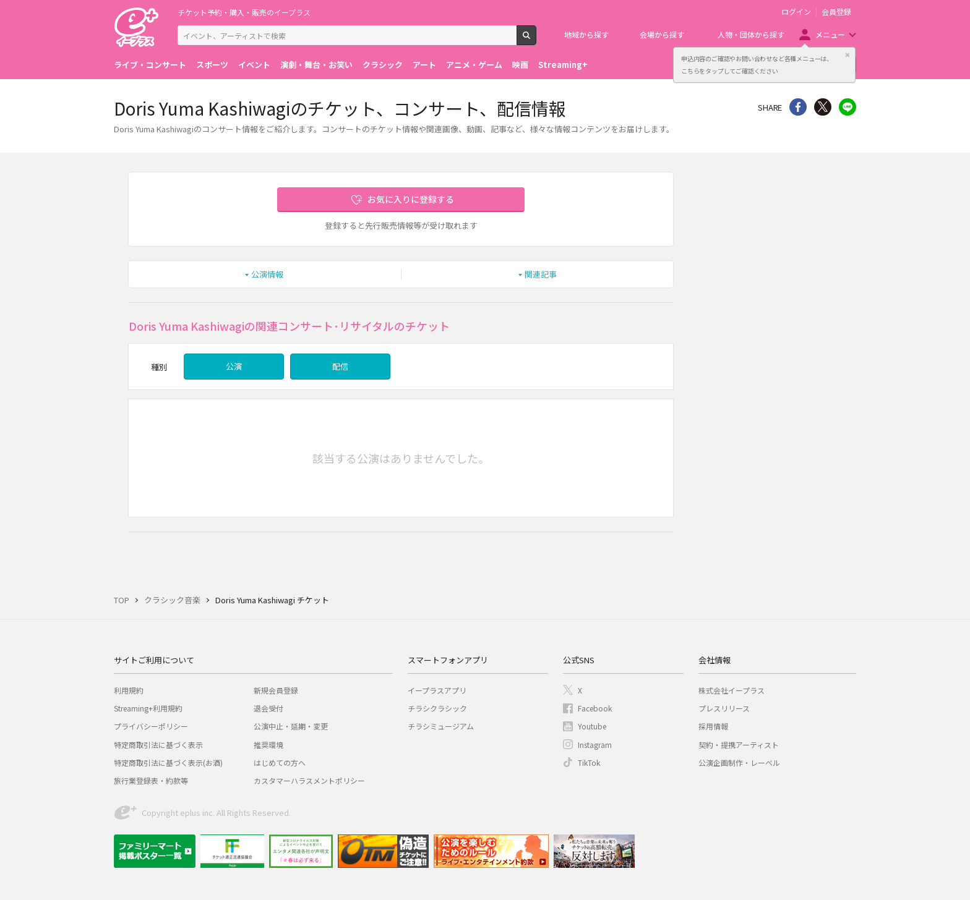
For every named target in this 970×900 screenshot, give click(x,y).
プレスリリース (724, 708)
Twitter (822, 107)
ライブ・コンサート (150, 64)
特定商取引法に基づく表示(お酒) (168, 762)
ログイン (796, 11)
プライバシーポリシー (151, 726)
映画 (520, 64)
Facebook (595, 708)
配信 (340, 366)
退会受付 (268, 708)
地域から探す (586, 34)
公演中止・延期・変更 (291, 726)
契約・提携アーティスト (738, 744)
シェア (798, 107)
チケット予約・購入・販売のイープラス (244, 12)
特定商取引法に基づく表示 (158, 744)
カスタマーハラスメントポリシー (309, 780)
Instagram (595, 744)
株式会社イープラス (731, 690)
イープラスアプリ (437, 690)
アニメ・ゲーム (474, 64)
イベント (254, 64)
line (847, 107)
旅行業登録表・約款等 (151, 780)
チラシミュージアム (441, 726)
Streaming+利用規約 (148, 708)
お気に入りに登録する (410, 199)
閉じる (847, 55)
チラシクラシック (437, 708)
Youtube (592, 726)
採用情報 (713, 726)
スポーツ (212, 64)
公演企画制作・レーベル (739, 762)
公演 (234, 366)
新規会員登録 (276, 690)
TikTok (589, 762)
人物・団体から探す (751, 34)
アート (424, 64)
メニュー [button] (830, 34)
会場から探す (662, 34)
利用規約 (129, 690)
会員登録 (836, 11)
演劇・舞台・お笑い (316, 64)
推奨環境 (268, 744)
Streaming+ (563, 64)
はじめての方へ (280, 762)
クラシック (383, 64)
